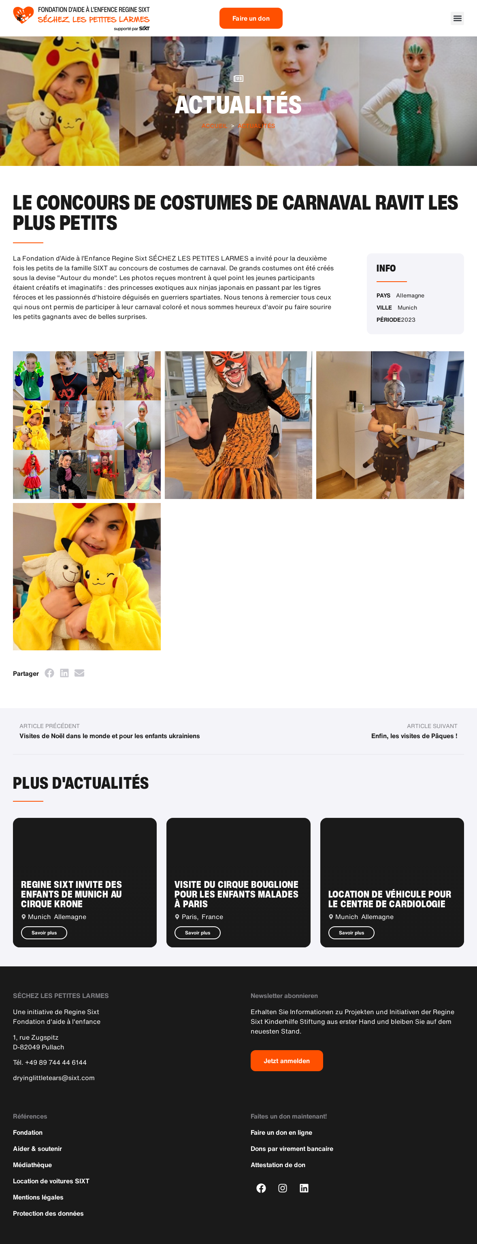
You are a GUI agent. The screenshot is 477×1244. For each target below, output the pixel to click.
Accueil (215, 125)
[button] (457, 18)
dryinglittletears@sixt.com (54, 1078)
